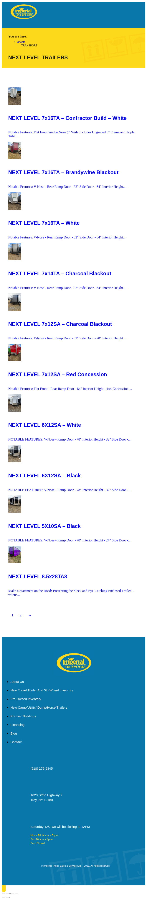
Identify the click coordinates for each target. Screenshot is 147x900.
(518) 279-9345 (41, 768)
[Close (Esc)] (3, 893)
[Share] (8, 893)
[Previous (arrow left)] (3, 897)
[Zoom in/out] (16, 893)
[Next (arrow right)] (8, 897)
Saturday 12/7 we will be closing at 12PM (60, 827)
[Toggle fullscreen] (12, 893)
